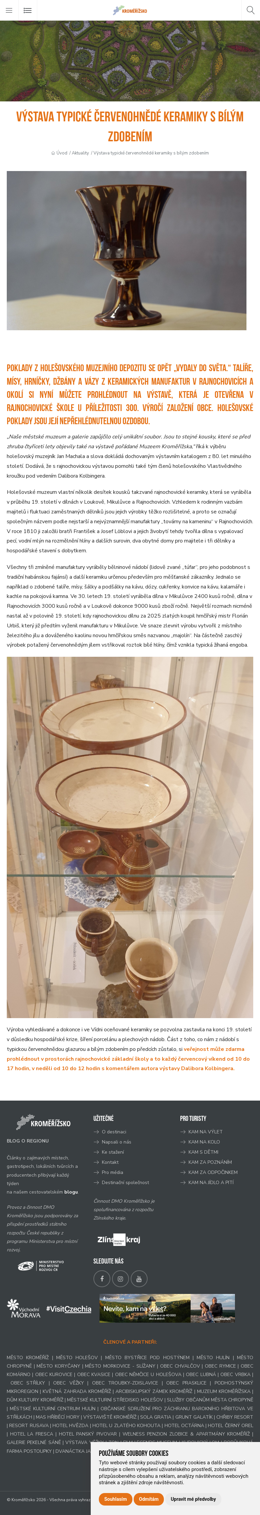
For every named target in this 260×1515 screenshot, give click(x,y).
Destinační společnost (125, 1182)
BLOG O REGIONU (28, 1141)
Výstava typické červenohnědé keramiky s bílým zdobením (151, 153)
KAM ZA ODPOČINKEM (213, 1172)
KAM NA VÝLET (206, 1132)
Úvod (62, 153)
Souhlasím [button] (115, 1499)
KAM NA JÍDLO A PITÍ (211, 1182)
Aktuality (80, 153)
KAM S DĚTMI (203, 1152)
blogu (71, 1192)
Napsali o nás (116, 1142)
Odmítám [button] (149, 1499)
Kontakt (111, 1162)
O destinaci (114, 1132)
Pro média (112, 1172)
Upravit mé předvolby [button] (193, 1499)
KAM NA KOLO (204, 1142)
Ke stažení (113, 1152)
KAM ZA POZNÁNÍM (210, 1162)
